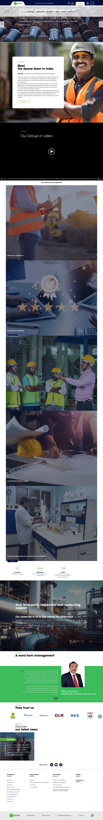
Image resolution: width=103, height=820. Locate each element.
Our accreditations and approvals (39, 782)
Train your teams (57, 785)
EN (92, 3)
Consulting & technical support (61, 787)
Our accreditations (12, 794)
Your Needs (49, 11)
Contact (81, 815)
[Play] (51, 151)
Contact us (72, 11)
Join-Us (78, 774)
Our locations (10, 787)
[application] (51, 151)
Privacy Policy (46, 815)
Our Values (10, 801)
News (57, 11)
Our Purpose (10, 782)
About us (9, 780)
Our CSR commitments (13, 792)
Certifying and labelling (59, 782)
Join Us (64, 11)
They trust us (10, 799)
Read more (26, 31)
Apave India (40, 11)
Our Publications (11, 796)
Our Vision (9, 785)
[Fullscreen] (101, 179)
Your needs (57, 774)
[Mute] (98, 179)
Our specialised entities (13, 789)
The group (10, 774)
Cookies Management (64, 815)
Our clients (33, 785)
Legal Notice (31, 815)
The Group (30, 11)
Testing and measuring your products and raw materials (60, 790)
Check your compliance (59, 780)
